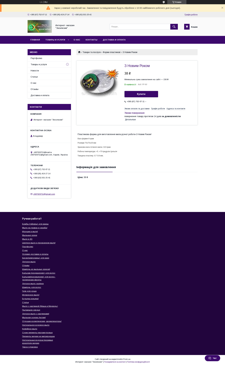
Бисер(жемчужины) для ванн (35, 258)
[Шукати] (174, 27)
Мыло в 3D (27, 239)
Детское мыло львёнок (33, 283)
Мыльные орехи (29, 235)
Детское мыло (29, 262)
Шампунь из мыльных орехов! (36, 269)
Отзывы (34, 89)
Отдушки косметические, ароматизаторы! (41, 321)
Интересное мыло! (30, 295)
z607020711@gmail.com (44, 194)
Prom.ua (126, 359)
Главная (35, 40)
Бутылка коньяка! (30, 299)
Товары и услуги (55, 40)
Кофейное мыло (29, 329)
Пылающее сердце (31, 310)
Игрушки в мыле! (30, 231)
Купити (141, 94)
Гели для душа (29, 291)
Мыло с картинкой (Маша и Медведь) (40, 306)
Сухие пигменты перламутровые (37, 332)
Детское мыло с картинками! (35, 314)
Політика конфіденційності (138, 362)
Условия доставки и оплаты (35, 254)
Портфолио (36, 58)
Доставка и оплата (114, 40)
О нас (77, 40)
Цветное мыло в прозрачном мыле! (38, 243)
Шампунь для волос (31, 287)
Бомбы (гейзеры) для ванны (35, 224)
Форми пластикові (111, 52)
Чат (212, 358)
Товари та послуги (91, 52)
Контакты (91, 40)
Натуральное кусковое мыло (35, 325)
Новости (35, 70)
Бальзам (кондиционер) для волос (38, 273)
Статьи (34, 77)
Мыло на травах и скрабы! (34, 228)
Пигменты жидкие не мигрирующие (38, 336)
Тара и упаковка (30, 347)
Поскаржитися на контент (115, 362)
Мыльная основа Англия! (34, 317)
